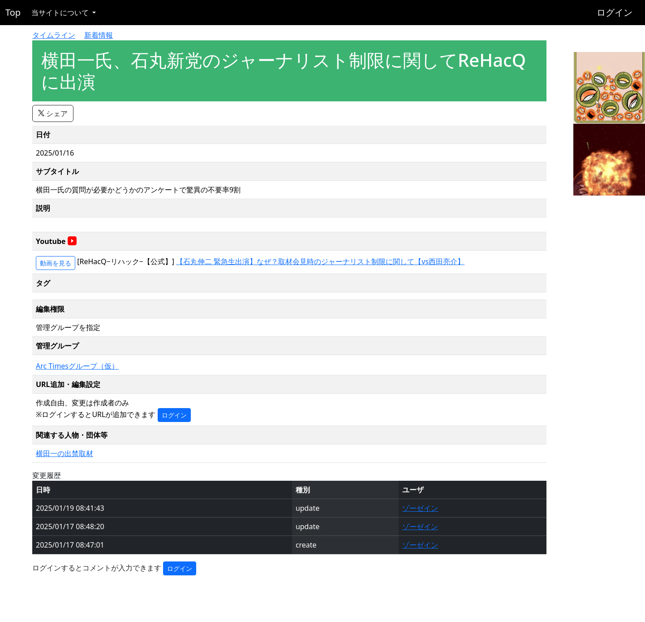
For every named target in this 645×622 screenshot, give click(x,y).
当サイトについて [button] (60, 12)
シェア (53, 113)
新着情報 (98, 35)
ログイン (614, 12)
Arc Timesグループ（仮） (77, 366)
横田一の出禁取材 (64, 453)
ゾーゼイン (420, 508)
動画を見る (55, 263)
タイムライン (53, 35)
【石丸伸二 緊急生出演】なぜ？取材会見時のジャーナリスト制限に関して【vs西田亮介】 (320, 261)
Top (13, 12)
